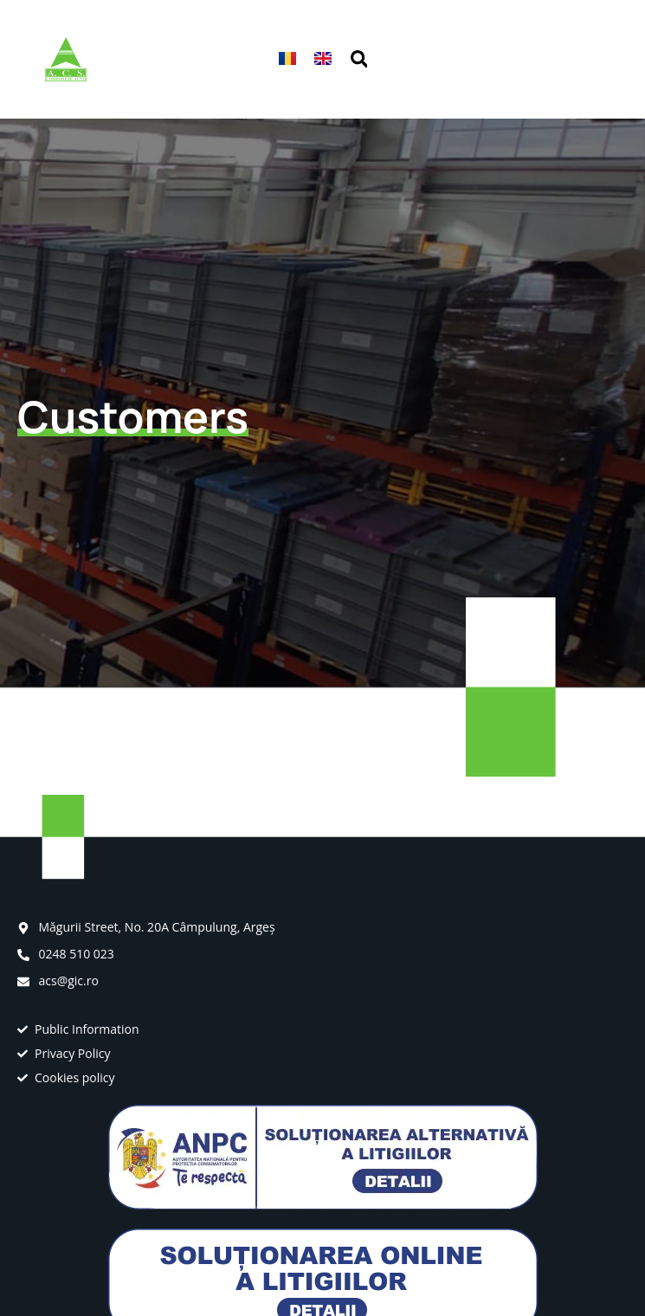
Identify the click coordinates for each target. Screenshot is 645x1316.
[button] (590, 58)
